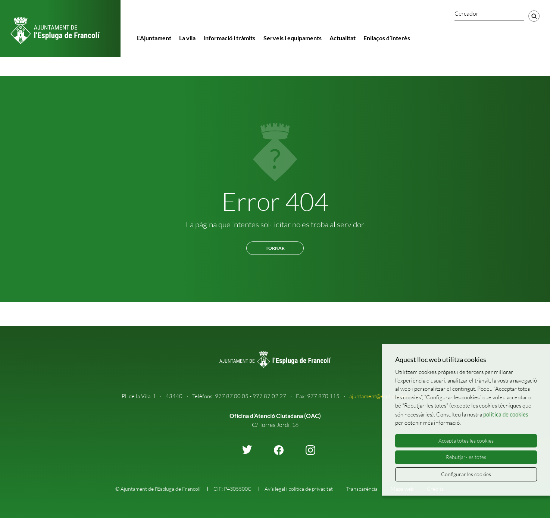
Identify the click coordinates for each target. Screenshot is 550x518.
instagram (310, 450)
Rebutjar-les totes (466, 457)
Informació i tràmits (229, 37)
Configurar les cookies (466, 474)
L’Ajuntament (154, 37)
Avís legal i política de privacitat (299, 489)
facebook (279, 450)
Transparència (362, 489)
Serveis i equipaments (292, 37)
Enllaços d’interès (386, 37)
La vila (187, 37)
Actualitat (342, 37)
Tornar (275, 248)
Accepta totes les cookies (466, 440)
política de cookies (505, 414)
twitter (247, 449)
